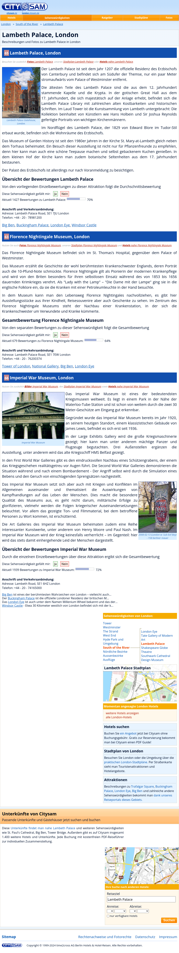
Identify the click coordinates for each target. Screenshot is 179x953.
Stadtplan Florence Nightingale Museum (94, 245)
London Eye (60, 225)
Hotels (11, 17)
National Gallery (45, 366)
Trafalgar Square (142, 786)
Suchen (169, 920)
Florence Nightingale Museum (40, 245)
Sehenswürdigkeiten (57, 18)
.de (12, 13)
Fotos (169, 17)
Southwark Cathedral (155, 656)
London (6, 24)
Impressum (168, 936)
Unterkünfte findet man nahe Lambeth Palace (43, 828)
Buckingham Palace (32, 225)
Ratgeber (107, 17)
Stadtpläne (141, 17)
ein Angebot (128, 733)
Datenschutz (145, 936)
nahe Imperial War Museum (128, 386)
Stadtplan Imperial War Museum (82, 386)
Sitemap (9, 936)
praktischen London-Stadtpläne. (126, 762)
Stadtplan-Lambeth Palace (78, 61)
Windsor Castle (84, 225)
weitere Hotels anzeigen (122, 713)
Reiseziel (113, 893)
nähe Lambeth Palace (116, 61)
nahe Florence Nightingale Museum (147, 245)
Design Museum (152, 660)
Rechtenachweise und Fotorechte (104, 936)
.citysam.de (30, 13)
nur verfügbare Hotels (123, 916)
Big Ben (8, 225)
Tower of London (16, 366)
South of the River (27, 24)
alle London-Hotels (119, 717)
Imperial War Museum (41, 386)
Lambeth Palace (40, 61)
